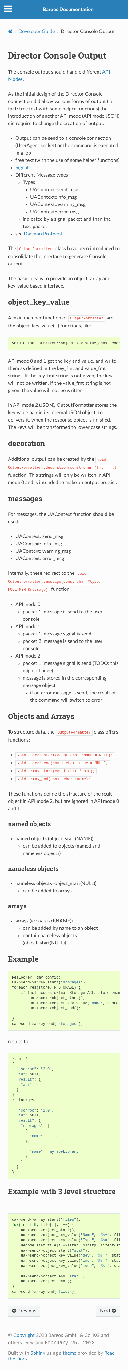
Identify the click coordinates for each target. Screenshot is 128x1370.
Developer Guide (36, 31)
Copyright (24, 1335)
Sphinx (37, 1353)
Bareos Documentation (68, 9)
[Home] (10, 31)
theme (69, 1353)
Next (108, 1310)
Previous (24, 1310)
